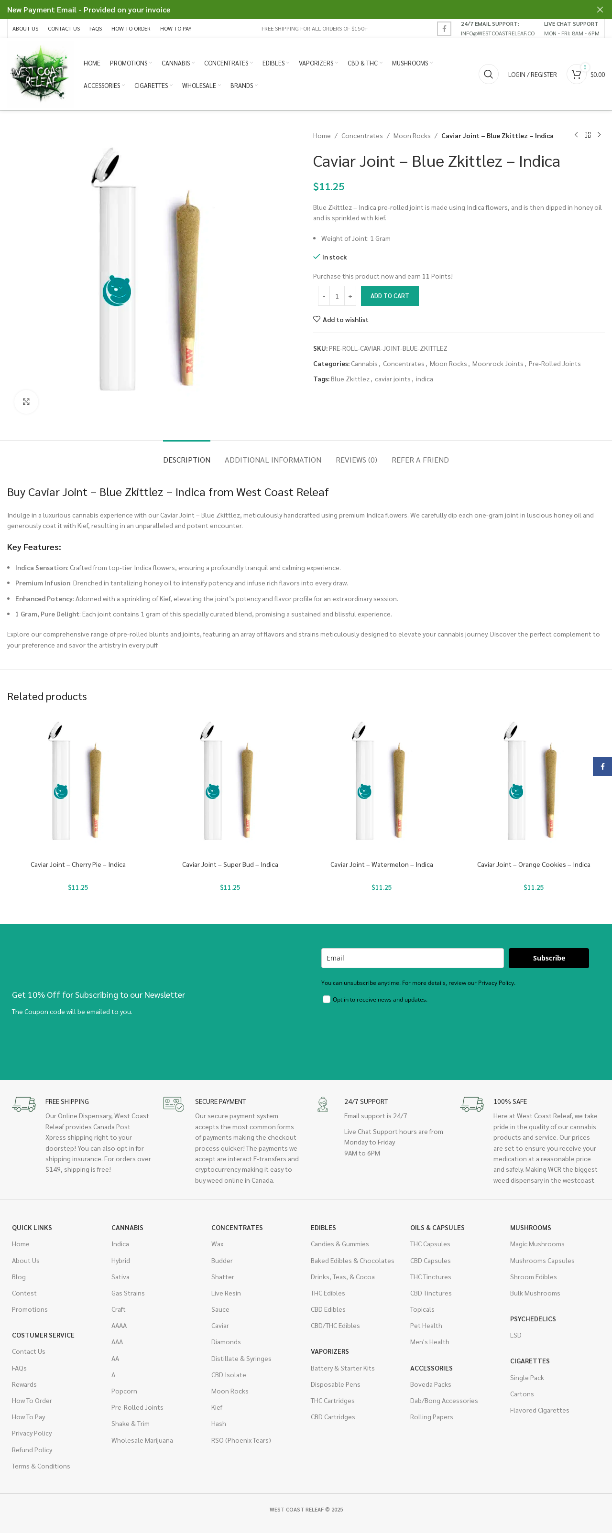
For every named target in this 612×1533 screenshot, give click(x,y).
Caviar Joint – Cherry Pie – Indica (78, 864)
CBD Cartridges (333, 1416)
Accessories (431, 1367)
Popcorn (124, 1390)
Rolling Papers (431, 1416)
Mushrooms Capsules (542, 1260)
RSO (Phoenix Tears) (241, 1440)
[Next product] (599, 135)
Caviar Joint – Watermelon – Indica (381, 864)
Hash (218, 1423)
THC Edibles (328, 1292)
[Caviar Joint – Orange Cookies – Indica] (534, 784)
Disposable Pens (336, 1384)
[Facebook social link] (444, 29)
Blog (19, 1276)
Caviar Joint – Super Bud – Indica (230, 864)
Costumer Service (43, 1334)
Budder (222, 1260)
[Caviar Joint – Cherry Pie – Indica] (78, 784)
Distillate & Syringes (241, 1358)
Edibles (323, 1227)
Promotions (30, 1309)
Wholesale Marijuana (142, 1440)
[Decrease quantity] (324, 296)
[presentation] (394, 1035)
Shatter (222, 1276)
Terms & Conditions (41, 1465)
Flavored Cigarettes (539, 1409)
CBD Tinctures (431, 1292)
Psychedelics (533, 1318)
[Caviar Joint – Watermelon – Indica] (382, 784)
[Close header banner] (600, 9)
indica (424, 378)
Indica (120, 1243)
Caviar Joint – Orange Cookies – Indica (533, 864)
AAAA (119, 1325)
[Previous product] (576, 135)
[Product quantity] (337, 296)
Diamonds (226, 1341)
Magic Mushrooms (537, 1243)
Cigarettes (530, 1360)
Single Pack (527, 1377)
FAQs (19, 1367)
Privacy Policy (32, 1432)
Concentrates (362, 135)
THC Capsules (430, 1243)
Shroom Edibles (533, 1276)
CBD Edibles (328, 1309)
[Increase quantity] (350, 296)
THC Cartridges (333, 1400)
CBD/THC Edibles (335, 1325)
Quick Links (32, 1227)
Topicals (422, 1309)
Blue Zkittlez (350, 378)
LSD (516, 1334)
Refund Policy (32, 1449)
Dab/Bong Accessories (444, 1400)
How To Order (32, 1400)
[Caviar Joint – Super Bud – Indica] (230, 784)
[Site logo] (40, 73)
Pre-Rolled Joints (555, 363)
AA (115, 1358)
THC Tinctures (430, 1276)
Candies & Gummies (340, 1243)
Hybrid (120, 1260)
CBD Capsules (430, 1260)
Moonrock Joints (498, 363)
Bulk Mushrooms (535, 1292)
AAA (117, 1341)
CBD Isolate (228, 1374)
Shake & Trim (130, 1423)
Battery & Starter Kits (343, 1367)
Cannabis (364, 363)
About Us (26, 1260)
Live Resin (226, 1292)
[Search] (488, 74)
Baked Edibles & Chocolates (352, 1260)
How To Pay (28, 1416)
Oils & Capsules (437, 1227)
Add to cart (390, 295)
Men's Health (429, 1341)
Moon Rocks (412, 135)
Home (322, 135)
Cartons (522, 1393)
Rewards (24, 1384)
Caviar (220, 1325)
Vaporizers (330, 1351)
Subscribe (549, 957)
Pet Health (426, 1325)
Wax (217, 1243)
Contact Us (28, 1351)
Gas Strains (128, 1292)
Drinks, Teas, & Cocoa (343, 1276)
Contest (24, 1292)
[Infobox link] (498, 28)
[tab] (186, 454)
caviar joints (393, 378)
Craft (118, 1309)
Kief (216, 1407)
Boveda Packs (430, 1384)
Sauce (220, 1309)
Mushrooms (530, 1227)
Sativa (120, 1276)
